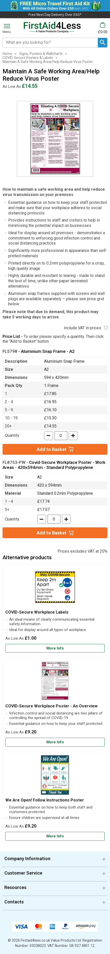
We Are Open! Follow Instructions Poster (44, 800)
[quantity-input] (60, 435)
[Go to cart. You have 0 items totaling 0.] (102, 28)
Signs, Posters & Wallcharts (41, 54)
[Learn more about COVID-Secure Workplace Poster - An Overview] (55, 742)
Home (7, 54)
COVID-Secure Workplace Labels (36, 612)
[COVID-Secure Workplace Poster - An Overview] (55, 703)
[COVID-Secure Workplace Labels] (55, 610)
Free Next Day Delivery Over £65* (55, 15)
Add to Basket (51, 449)
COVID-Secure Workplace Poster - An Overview (51, 706)
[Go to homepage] (52, 27)
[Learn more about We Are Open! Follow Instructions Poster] (55, 836)
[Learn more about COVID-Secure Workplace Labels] (55, 648)
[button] (55, 860)
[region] (55, 588)
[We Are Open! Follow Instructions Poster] (55, 797)
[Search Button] (102, 42)
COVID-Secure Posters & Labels (28, 58)
